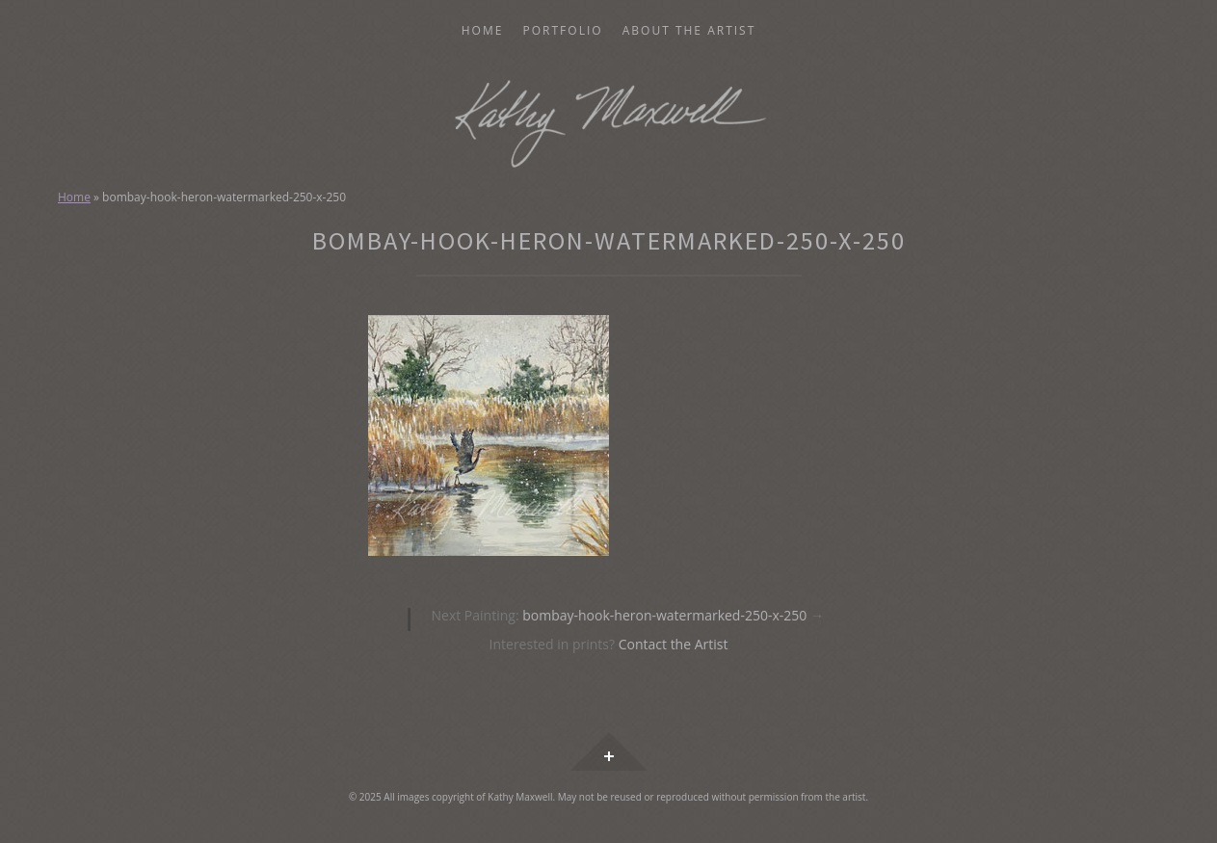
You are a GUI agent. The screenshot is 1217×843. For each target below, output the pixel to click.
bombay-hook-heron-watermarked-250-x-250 (627, 615)
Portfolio (563, 31)
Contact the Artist (673, 644)
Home (483, 31)
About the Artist (689, 31)
